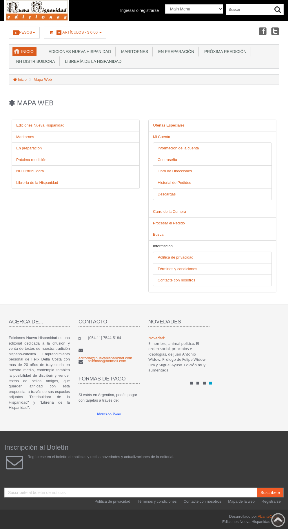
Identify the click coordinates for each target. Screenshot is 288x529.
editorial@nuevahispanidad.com (105, 358)
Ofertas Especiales (169, 125)
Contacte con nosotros (176, 280)
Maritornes (133, 51)
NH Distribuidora (34, 61)
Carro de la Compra (169, 211)
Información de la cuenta (178, 148)
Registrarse (271, 501)
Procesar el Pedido (169, 223)
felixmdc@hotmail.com (107, 361)
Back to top (278, 520)
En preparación (175, 51)
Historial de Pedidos (174, 182)
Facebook (262, 31)
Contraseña (167, 160)
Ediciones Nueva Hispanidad (78, 51)
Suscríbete (270, 492)
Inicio (27, 51)
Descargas (167, 194)
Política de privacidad (176, 257)
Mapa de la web (241, 501)
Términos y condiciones (177, 269)
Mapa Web (43, 79)
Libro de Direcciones (175, 171)
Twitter (275, 31)
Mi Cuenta (161, 137)
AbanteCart (267, 516)
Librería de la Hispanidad (92, 61)
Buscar (159, 234)
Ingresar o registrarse (139, 10)
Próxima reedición (224, 51)
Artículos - (75, 32)
